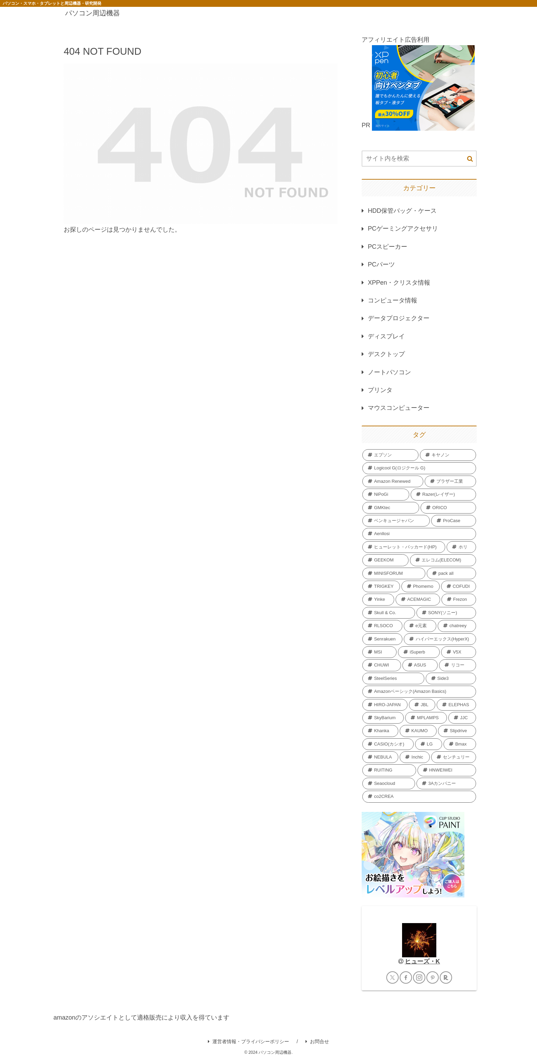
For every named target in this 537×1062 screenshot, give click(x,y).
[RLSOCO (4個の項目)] (382, 626)
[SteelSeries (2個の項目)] (393, 678)
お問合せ (317, 1041)
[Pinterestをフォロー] (432, 977)
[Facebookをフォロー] (406, 977)
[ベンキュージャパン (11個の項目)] (396, 521)
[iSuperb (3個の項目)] (419, 652)
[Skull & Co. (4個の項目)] (388, 613)
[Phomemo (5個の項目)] (420, 586)
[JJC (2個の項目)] (462, 718)
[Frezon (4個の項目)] (458, 599)
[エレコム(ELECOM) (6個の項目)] (443, 560)
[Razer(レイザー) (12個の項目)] (443, 494)
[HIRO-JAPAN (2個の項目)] (385, 705)
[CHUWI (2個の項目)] (381, 665)
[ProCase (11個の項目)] (453, 521)
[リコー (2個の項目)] (457, 665)
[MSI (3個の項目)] (379, 652)
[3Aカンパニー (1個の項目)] (446, 783)
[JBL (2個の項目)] (422, 705)
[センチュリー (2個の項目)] (453, 757)
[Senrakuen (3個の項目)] (382, 639)
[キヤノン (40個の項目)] (448, 455)
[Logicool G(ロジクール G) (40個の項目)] (419, 468)
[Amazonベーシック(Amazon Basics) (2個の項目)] (419, 691)
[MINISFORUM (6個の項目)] (393, 573)
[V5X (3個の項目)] (458, 652)
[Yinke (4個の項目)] (378, 599)
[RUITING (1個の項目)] (389, 770)
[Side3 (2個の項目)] (451, 678)
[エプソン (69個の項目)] (390, 455)
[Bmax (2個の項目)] (460, 744)
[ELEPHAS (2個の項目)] (456, 705)
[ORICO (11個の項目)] (448, 508)
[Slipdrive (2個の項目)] (457, 731)
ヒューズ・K (422, 961)
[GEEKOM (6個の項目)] (385, 560)
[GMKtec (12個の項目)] (390, 508)
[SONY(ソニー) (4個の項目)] (446, 613)
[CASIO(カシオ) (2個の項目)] (388, 744)
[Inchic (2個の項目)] (414, 757)
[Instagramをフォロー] (419, 977)
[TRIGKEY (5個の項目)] (381, 586)
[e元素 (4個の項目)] (420, 626)
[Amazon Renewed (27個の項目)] (392, 481)
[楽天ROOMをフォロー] (446, 977)
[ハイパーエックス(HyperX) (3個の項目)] (440, 639)
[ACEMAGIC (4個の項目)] (418, 599)
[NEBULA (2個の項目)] (380, 757)
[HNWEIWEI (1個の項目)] (446, 770)
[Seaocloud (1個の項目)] (388, 783)
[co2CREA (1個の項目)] (419, 796)
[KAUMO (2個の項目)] (418, 731)
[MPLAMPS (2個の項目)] (426, 718)
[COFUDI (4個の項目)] (458, 586)
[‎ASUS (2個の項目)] (420, 665)
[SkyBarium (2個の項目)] (383, 718)
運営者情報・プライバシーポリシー (248, 1041)
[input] (419, 159)
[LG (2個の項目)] (428, 744)
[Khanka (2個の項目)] (380, 731)
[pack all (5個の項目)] (451, 573)
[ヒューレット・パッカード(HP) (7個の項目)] (403, 547)
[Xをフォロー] (392, 977)
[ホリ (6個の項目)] (461, 547)
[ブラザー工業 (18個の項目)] (450, 481)
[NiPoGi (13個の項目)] (385, 494)
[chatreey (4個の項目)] (457, 626)
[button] (470, 159)
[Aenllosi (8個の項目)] (419, 534)
